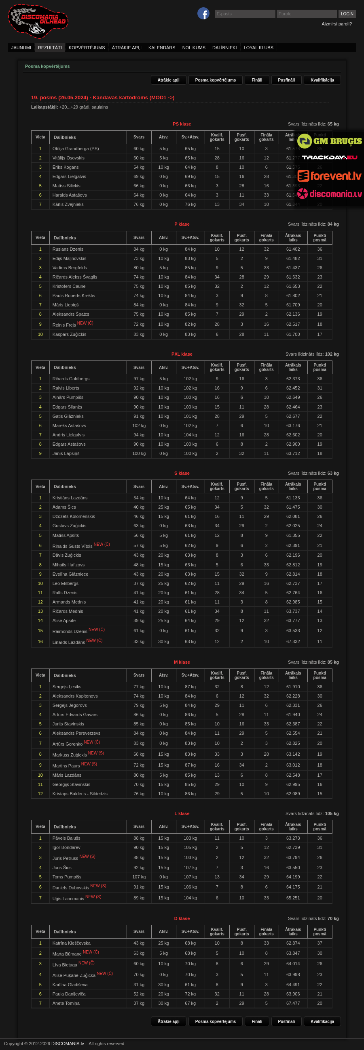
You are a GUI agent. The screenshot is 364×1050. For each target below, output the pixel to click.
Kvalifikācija (322, 80)
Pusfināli (286, 80)
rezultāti (50, 47)
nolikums (193, 47)
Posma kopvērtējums (215, 80)
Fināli (257, 80)
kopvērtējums (87, 47)
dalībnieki (224, 47)
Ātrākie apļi (169, 80)
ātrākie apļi (127, 47)
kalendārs (162, 47)
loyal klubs (258, 47)
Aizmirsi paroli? (337, 23)
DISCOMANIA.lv (67, 1043)
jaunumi (21, 47)
